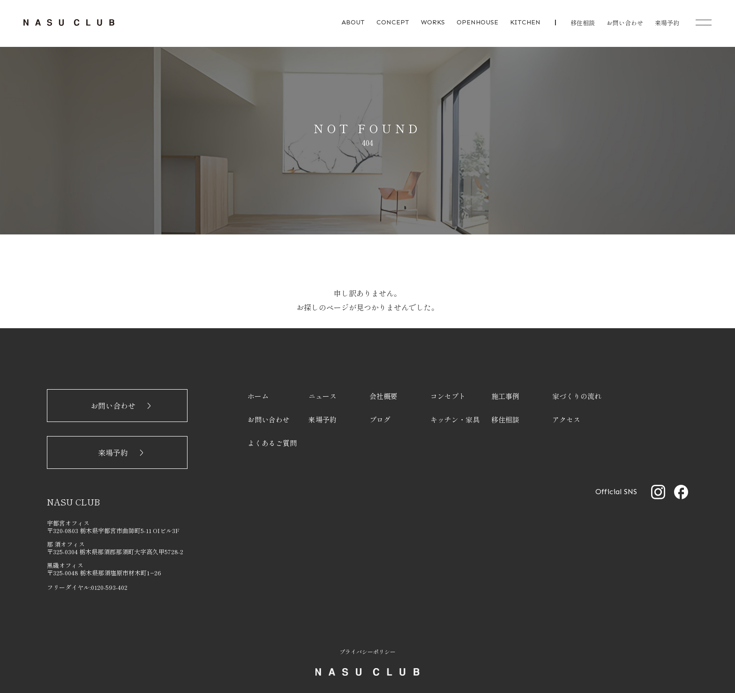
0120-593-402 (109, 587)
